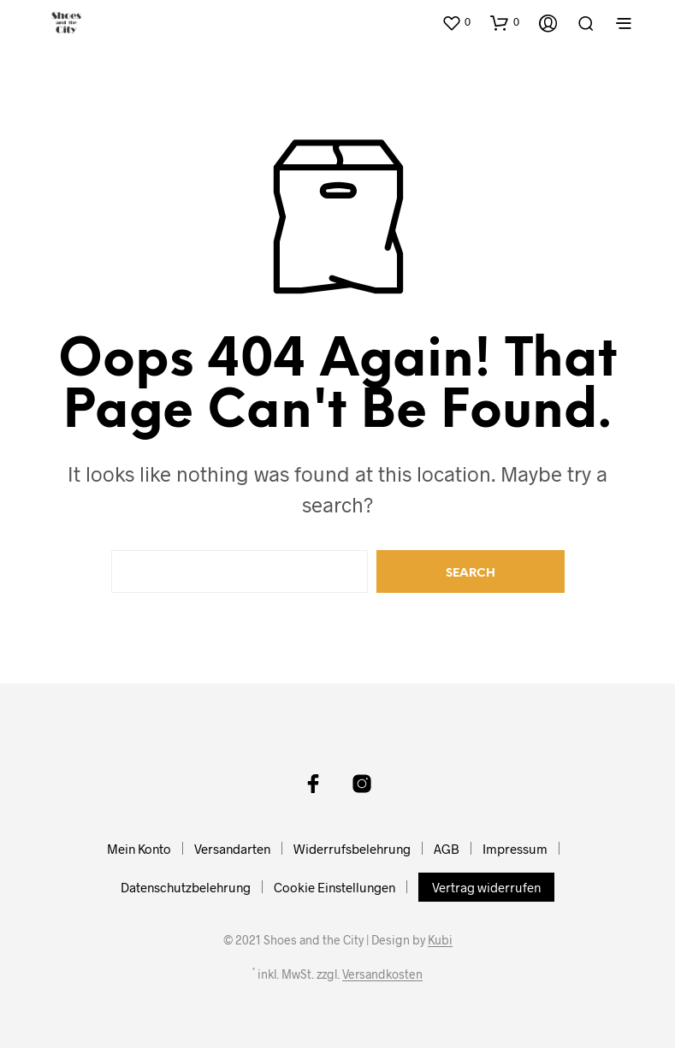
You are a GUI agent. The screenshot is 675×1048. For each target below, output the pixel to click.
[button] (456, 22)
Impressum (515, 848)
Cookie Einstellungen (334, 887)
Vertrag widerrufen (486, 887)
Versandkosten (382, 974)
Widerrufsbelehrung (352, 848)
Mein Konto (139, 848)
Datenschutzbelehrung (186, 887)
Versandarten (232, 848)
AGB (446, 848)
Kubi (440, 940)
